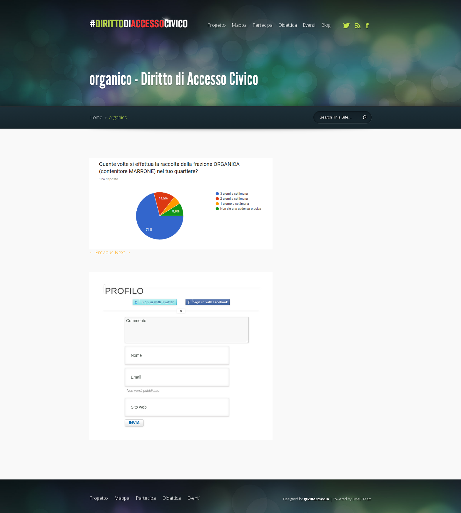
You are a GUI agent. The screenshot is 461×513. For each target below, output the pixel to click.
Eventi (309, 25)
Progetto (216, 25)
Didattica (287, 25)
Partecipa (263, 25)
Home (95, 117)
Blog (325, 25)
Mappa (239, 25)
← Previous (101, 252)
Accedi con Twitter (155, 302)
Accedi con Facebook (208, 302)
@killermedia (316, 499)
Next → (123, 252)
